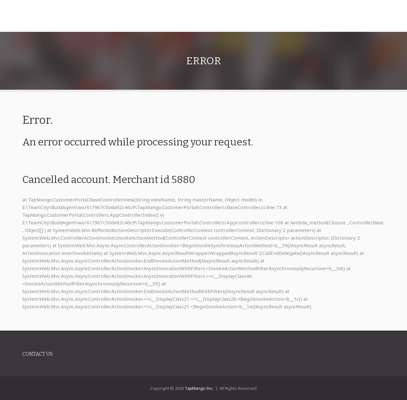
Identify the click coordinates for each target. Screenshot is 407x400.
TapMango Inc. (199, 388)
